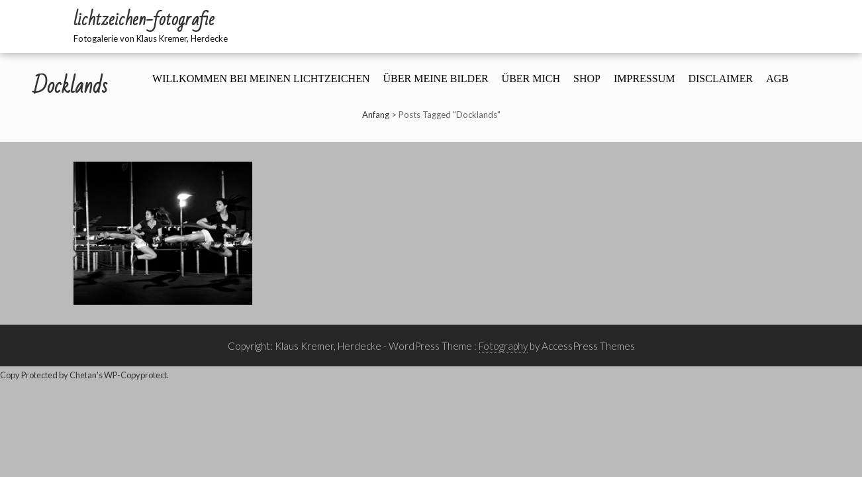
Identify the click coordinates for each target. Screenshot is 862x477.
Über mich (531, 78)
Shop (586, 78)
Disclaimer (720, 78)
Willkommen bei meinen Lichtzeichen (260, 78)
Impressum (644, 78)
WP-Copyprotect (135, 375)
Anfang (375, 114)
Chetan (83, 375)
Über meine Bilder (435, 78)
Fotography (503, 346)
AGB (777, 78)
